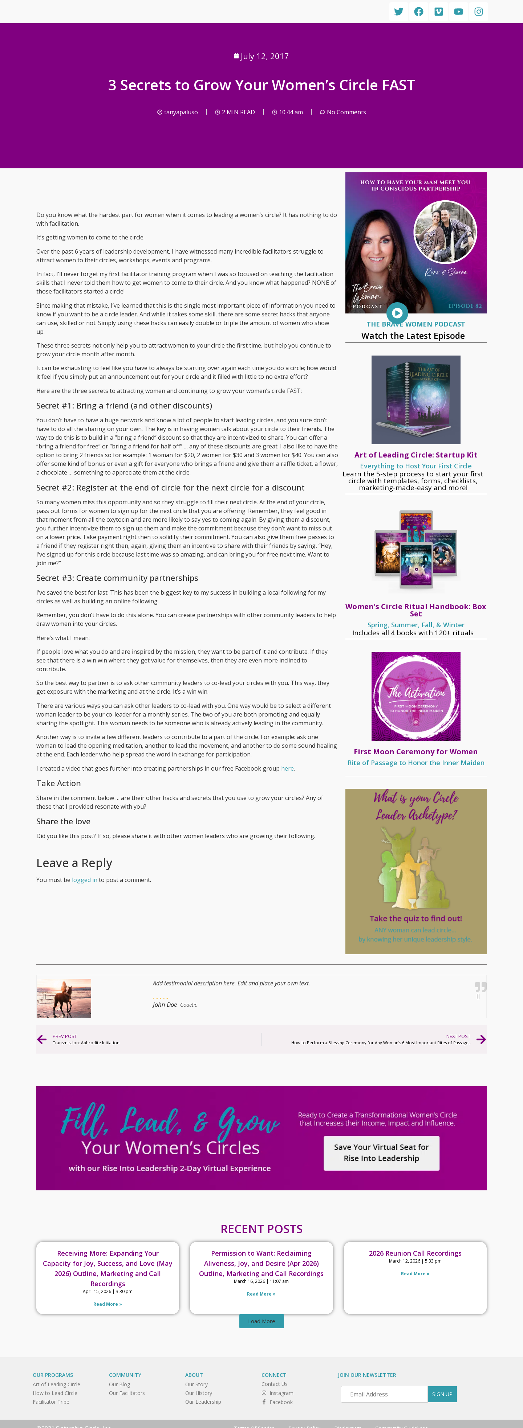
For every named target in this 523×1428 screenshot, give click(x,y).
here (287, 768)
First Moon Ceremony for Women (416, 751)
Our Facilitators (127, 1393)
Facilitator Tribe (51, 1401)
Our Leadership (203, 1401)
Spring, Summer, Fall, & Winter (416, 624)
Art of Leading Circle (56, 1384)
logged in (84, 880)
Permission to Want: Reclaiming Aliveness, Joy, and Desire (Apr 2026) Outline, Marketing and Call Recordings (261, 1263)
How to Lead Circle (55, 1393)
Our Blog (119, 1384)
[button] (261, 1321)
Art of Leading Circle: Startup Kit (416, 455)
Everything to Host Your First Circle (416, 465)
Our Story (196, 1384)
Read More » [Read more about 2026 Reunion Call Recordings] (415, 1274)
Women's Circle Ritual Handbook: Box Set (415, 610)
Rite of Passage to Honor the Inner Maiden (416, 762)
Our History (198, 1393)
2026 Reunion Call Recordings (415, 1253)
